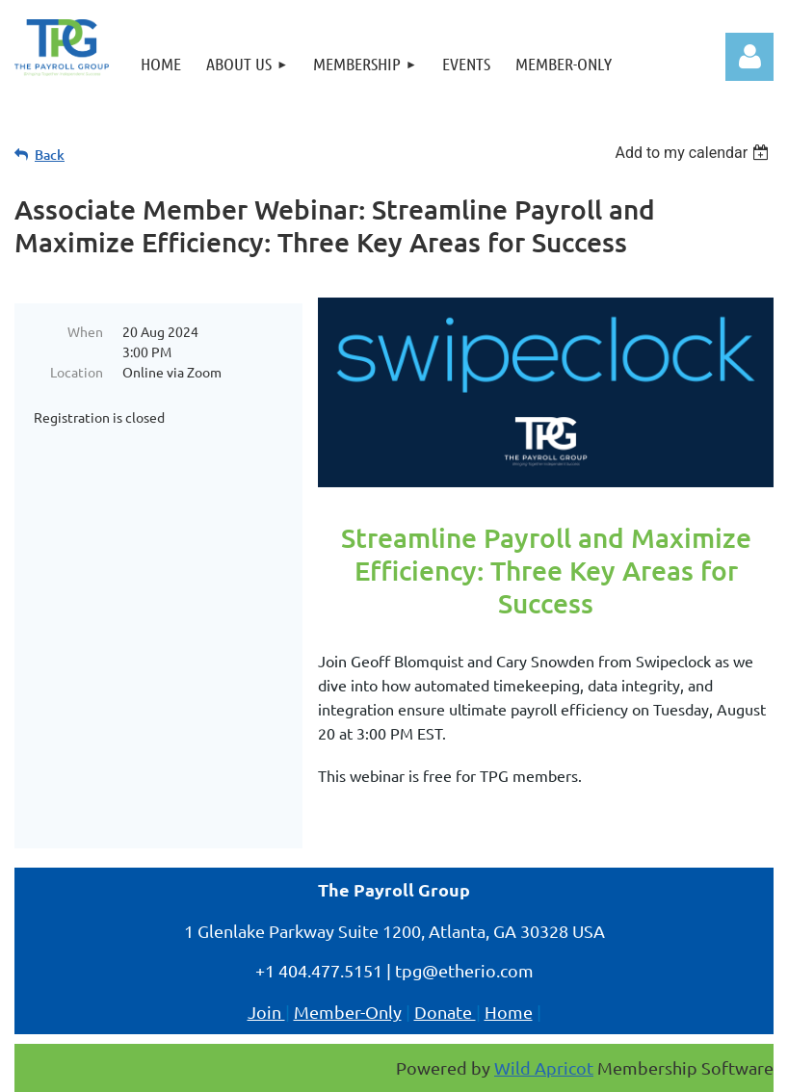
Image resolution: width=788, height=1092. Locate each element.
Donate (445, 1011)
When (85, 331)
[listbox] (694, 153)
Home (509, 1011)
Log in (749, 57)
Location (76, 371)
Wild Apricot (543, 1067)
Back (50, 154)
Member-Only (348, 1011)
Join (266, 1011)
